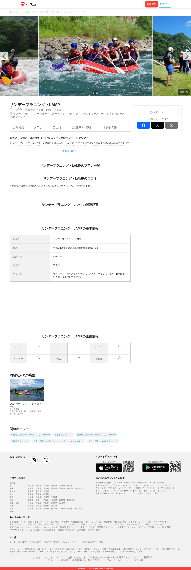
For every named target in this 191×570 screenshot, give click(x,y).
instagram (34, 460)
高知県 (54, 506)
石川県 (38, 494)
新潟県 (46, 491)
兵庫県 (54, 500)
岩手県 (38, 486)
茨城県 (46, 488)
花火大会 (158, 493)
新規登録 (151, 4)
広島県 (54, 503)
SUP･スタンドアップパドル (108, 485)
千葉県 (62, 488)
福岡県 (30, 508)
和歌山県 (71, 500)
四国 (12, 506)
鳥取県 (30, 503)
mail (171, 125)
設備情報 (110, 127)
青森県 (30, 486)
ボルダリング (149, 491)
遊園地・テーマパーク (144, 488)
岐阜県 (38, 497)
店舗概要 (18, 127)
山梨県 (30, 491)
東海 (12, 497)
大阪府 (46, 500)
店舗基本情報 (81, 127)
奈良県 (62, 500)
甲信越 (12, 491)
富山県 (30, 494)
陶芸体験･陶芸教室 (104, 482)
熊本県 (54, 508)
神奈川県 (78, 488)
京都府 (38, 500)
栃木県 (30, 488)
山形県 (62, 486)
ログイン (165, 4)
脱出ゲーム (120, 493)
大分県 (62, 508)
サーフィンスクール (165, 488)
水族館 (149, 493)
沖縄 (12, 511)
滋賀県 (30, 500)
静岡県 (30, 497)
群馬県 (38, 488)
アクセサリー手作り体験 (106, 488)
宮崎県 (70, 508)
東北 (12, 486)
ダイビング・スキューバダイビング (137, 485)
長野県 (38, 491)
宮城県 (46, 486)
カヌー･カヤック (157, 482)
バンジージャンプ (135, 493)
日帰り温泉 (142, 482)
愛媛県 (46, 506)
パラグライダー (126, 488)
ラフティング (163, 491)
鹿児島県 (78, 508)
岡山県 (46, 503)
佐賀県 (38, 508)
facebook (143, 125)
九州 (12, 508)
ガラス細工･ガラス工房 (125, 482)
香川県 (38, 506)
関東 (12, 488)
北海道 (12, 483)
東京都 (70, 488)
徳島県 (30, 506)
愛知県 (46, 497)
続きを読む (68, 151)
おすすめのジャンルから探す (110, 478)
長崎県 (46, 508)
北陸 (12, 494)
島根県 (38, 503)
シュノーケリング (163, 485)
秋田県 (54, 486)
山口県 (62, 503)
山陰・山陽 (14, 503)
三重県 (54, 497)
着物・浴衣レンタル (104, 493)
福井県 (46, 494)
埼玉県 (54, 488)
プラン (38, 127)
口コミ (57, 127)
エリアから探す (17, 478)
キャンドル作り (102, 491)
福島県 (70, 486)
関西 (12, 500)
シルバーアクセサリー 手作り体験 (126, 491)
